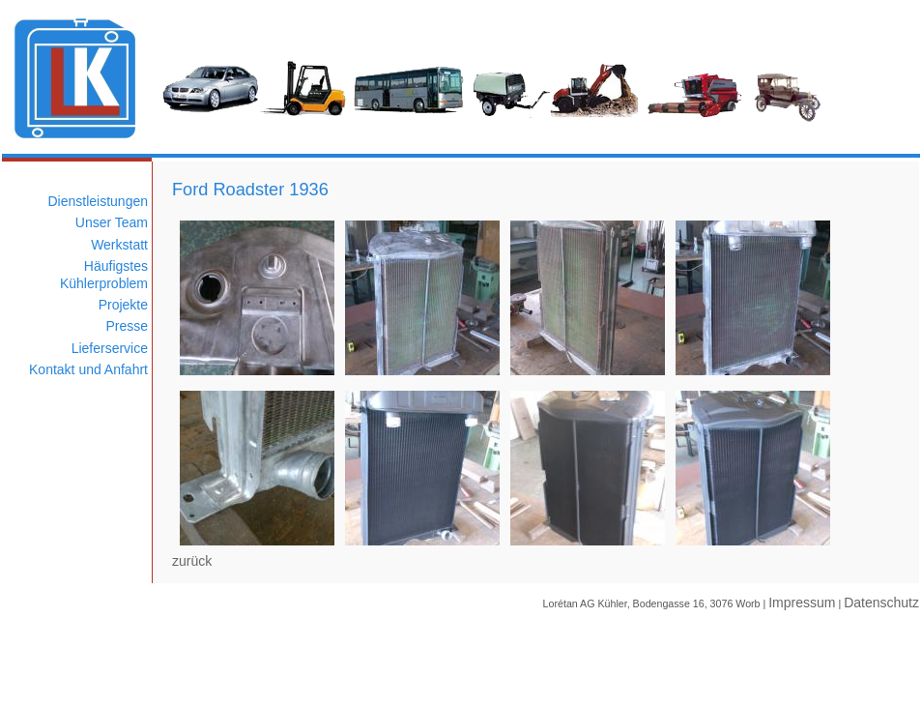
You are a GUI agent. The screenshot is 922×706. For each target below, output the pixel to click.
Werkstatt (119, 244)
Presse (126, 326)
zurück (192, 561)
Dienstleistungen (97, 201)
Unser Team (111, 222)
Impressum (801, 602)
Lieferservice (110, 348)
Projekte (123, 304)
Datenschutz (881, 602)
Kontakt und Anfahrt (88, 369)
